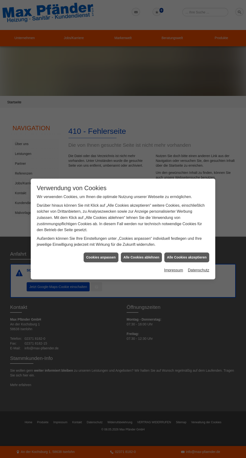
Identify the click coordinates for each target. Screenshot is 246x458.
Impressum (173, 260)
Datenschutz (198, 260)
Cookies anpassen (101, 246)
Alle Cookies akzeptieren (187, 246)
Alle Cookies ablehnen (141, 246)
